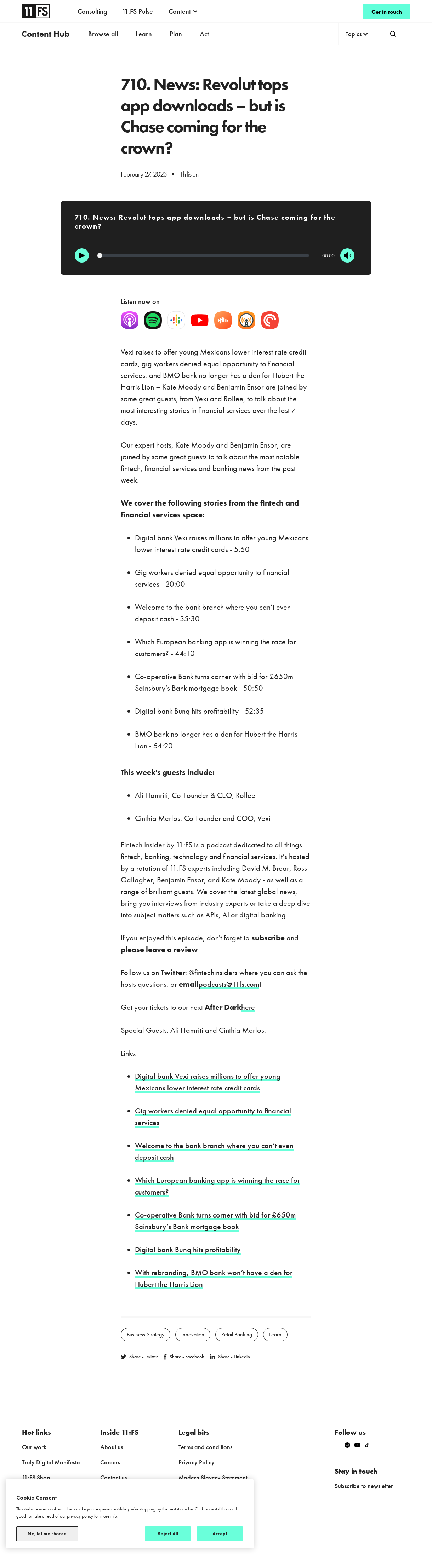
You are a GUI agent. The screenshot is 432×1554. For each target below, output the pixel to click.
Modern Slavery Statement (212, 1477)
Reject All (168, 1534)
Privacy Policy (196, 1462)
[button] (183, 11)
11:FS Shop (36, 1477)
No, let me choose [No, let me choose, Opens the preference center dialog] (47, 1534)
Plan (176, 34)
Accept (220, 1534)
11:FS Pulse (137, 11)
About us (111, 1447)
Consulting (92, 11)
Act (204, 34)
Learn (144, 34)
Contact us (113, 1477)
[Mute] (347, 255)
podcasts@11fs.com (229, 984)
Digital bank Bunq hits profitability (188, 1249)
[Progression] (203, 255)
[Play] (82, 255)
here (248, 1007)
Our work (34, 1447)
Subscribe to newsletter (364, 1486)
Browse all (103, 34)
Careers (110, 1462)
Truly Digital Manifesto (51, 1462)
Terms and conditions (205, 1447)
